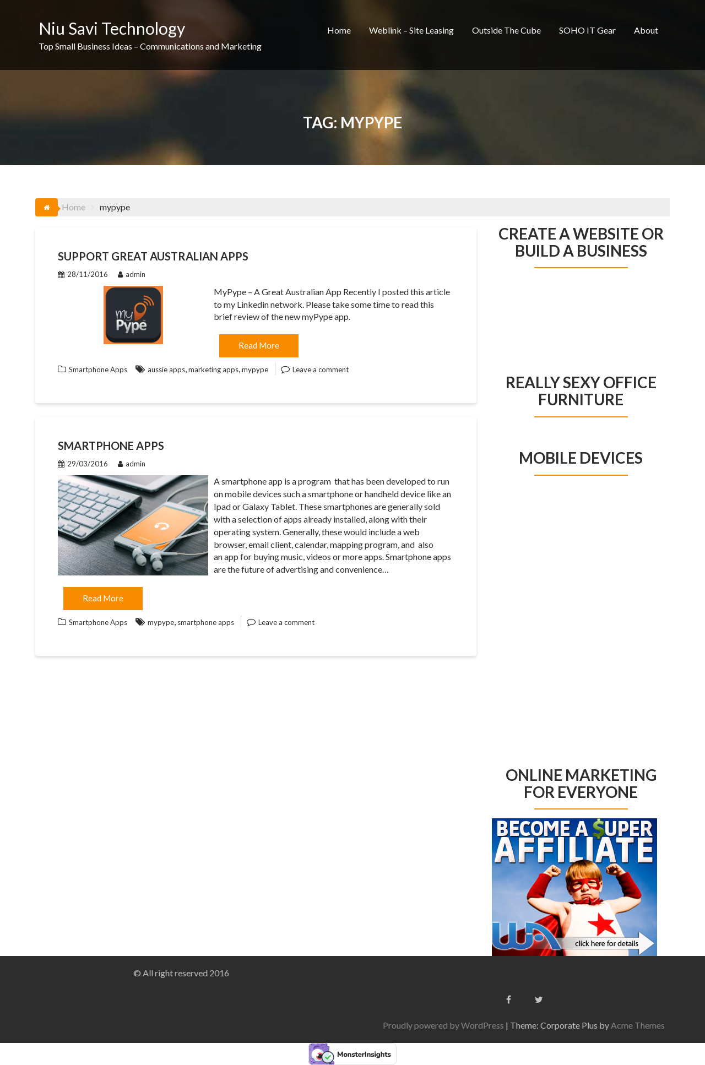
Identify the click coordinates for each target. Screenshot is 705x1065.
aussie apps (166, 369)
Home (339, 30)
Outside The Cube (506, 30)
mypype (255, 369)
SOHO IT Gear (587, 30)
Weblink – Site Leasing (411, 30)
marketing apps (213, 369)
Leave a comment (320, 369)
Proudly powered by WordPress (620, 1025)
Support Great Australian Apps (153, 256)
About (646, 30)
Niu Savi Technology (112, 28)
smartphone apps (205, 622)
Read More (258, 345)
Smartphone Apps (98, 369)
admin (131, 274)
